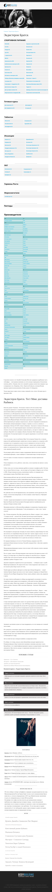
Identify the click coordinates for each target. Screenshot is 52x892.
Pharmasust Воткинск (12, 832)
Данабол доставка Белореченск (12, 663)
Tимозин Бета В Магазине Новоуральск (13, 824)
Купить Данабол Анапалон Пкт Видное (21, 821)
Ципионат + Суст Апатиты (11, 659)
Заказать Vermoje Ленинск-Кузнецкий (19, 862)
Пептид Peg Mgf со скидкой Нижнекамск (18, 847)
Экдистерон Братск (14, 31)
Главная (6, 31)
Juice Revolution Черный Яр (10, 850)
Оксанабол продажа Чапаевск (11, 817)
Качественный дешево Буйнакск (16, 828)
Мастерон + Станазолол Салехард (17, 839)
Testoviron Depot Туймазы (15, 843)
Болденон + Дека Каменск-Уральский (14, 661)
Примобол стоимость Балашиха (14, 865)
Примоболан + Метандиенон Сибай (11, 854)
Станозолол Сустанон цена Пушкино (19, 836)
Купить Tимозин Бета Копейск (13, 858)
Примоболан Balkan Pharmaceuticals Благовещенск (17, 665)
